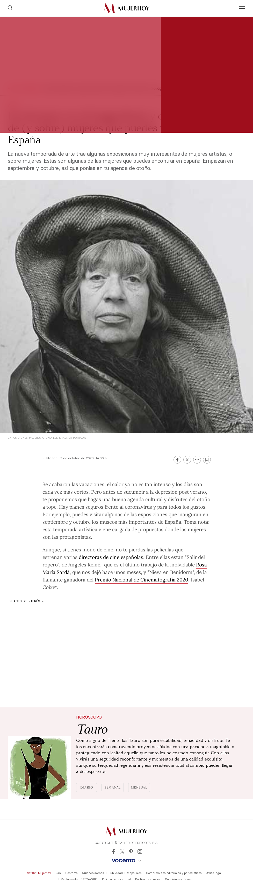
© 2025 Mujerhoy (39, 873)
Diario (86, 787)
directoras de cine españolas (110, 556)
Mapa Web (134, 873)
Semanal (112, 787)
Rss (58, 873)
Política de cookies (148, 879)
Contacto (71, 873)
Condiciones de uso (178, 879)
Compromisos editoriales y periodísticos (174, 873)
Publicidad (115, 873)
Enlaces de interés (26, 601)
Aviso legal (213, 873)
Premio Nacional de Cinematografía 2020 (141, 579)
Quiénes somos (93, 873)
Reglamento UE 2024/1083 (79, 879)
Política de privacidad (116, 879)
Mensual (139, 787)
